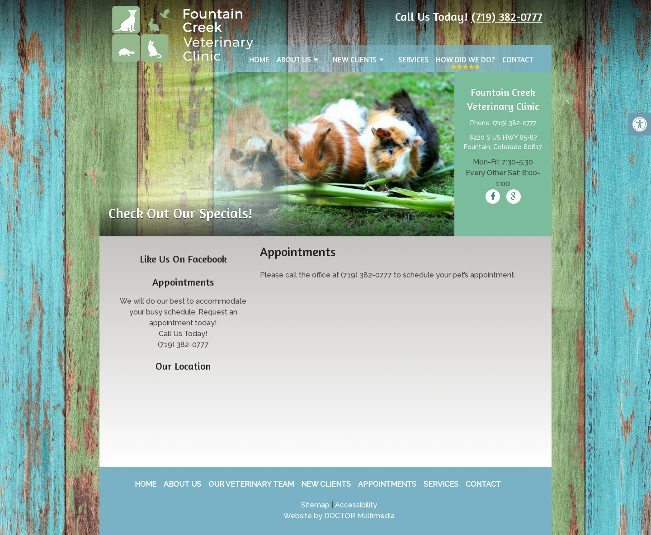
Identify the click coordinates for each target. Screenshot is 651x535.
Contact (517, 59)
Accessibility (356, 505)
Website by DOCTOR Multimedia (339, 516)
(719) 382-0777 (506, 16)
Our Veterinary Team (251, 484)
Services (413, 59)
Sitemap (315, 505)
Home (259, 59)
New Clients (355, 59)
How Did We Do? (465, 59)
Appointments (387, 484)
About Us (294, 59)
